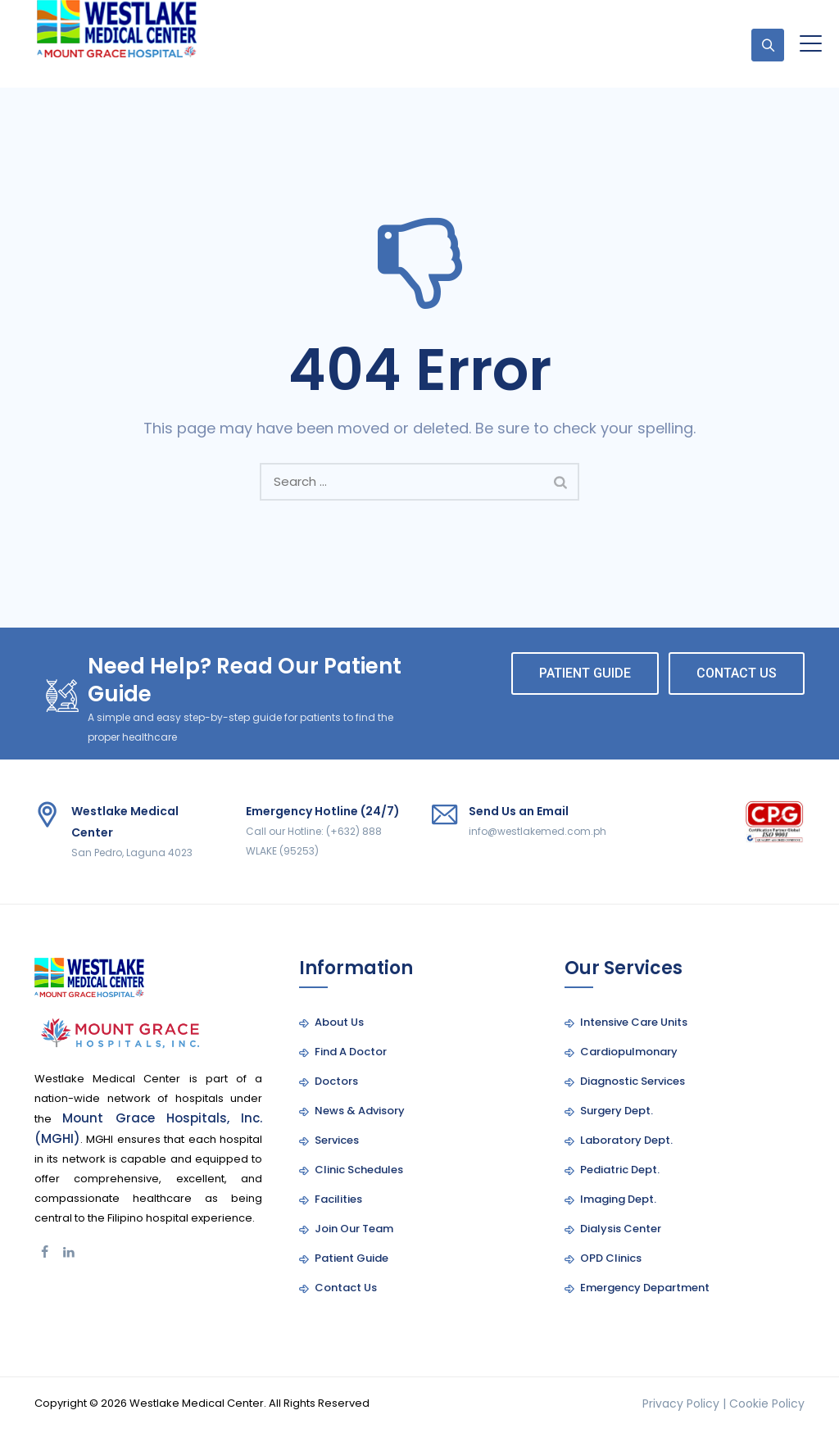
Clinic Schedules (359, 1169)
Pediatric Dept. (620, 1169)
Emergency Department (645, 1287)
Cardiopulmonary (629, 1051)
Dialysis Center (620, 1228)
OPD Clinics (611, 1258)
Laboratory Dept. (626, 1140)
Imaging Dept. (618, 1199)
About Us (339, 1022)
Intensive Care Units (633, 1022)
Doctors (336, 1081)
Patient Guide (351, 1258)
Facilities (338, 1199)
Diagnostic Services (632, 1081)
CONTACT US (736, 673)
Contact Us (346, 1287)
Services (337, 1140)
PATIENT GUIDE (585, 673)
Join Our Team (354, 1228)
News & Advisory (360, 1110)
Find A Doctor (351, 1051)
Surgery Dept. (616, 1110)
